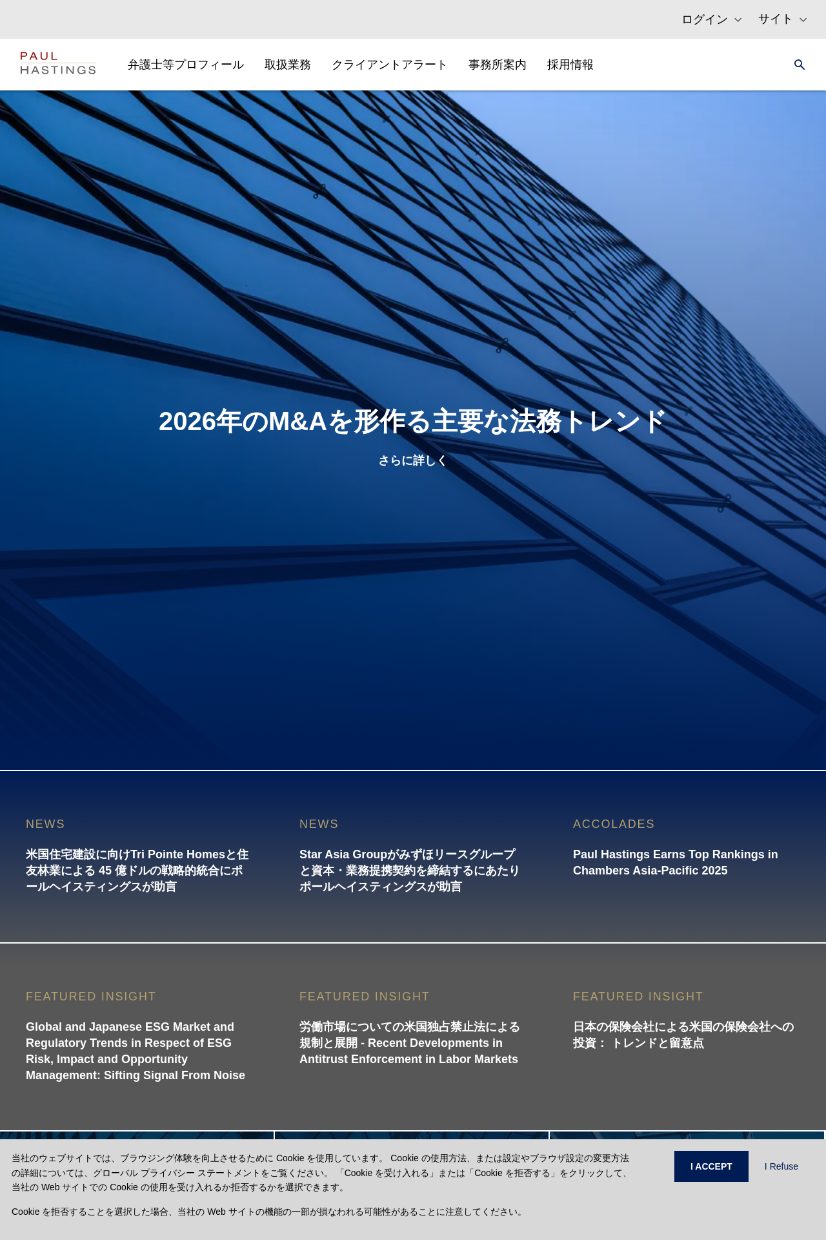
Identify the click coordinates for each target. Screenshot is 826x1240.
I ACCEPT (711, 1166)
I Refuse (781, 1166)
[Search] (795, 64)
